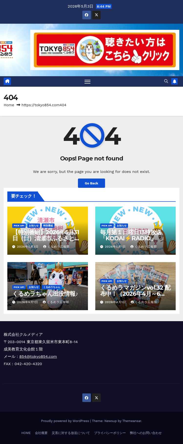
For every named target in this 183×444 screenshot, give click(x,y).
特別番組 (48, 225)
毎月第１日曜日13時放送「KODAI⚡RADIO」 (130, 235)
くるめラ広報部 (56, 246)
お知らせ (34, 225)
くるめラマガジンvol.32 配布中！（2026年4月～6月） (135, 293)
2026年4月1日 (116, 302)
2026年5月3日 (28, 246)
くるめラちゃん (51, 287)
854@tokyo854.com (38, 356)
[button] (166, 81)
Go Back (91, 183)
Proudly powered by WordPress (65, 421)
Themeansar (131, 421)
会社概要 (41, 433)
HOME (26, 433)
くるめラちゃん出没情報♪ (45, 293)
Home (9, 105)
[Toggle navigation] (87, 81)
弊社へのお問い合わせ (146, 433)
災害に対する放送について (71, 433)
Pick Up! (19, 225)
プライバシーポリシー (110, 433)
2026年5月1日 (116, 246)
